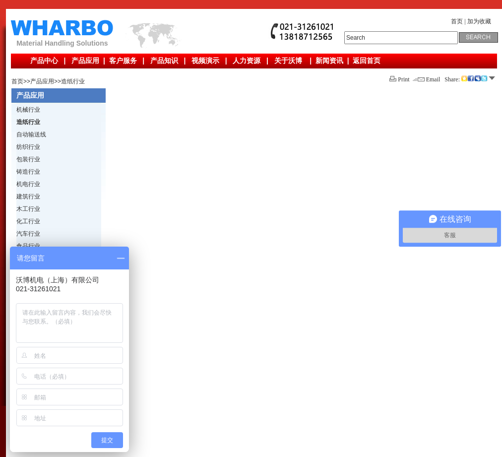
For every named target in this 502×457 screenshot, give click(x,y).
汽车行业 (28, 233)
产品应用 (85, 61)
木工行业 (28, 208)
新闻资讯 (329, 61)
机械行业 (28, 109)
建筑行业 (28, 196)
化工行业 (28, 221)
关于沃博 (288, 61)
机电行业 (28, 184)
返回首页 (366, 61)
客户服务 (123, 61)
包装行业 (28, 159)
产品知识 (164, 61)
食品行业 (28, 246)
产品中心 (44, 61)
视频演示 (205, 61)
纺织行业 (28, 146)
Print (399, 79)
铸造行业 (28, 171)
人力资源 (246, 61)
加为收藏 (479, 21)
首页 (457, 21)
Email (426, 79)
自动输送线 (31, 134)
